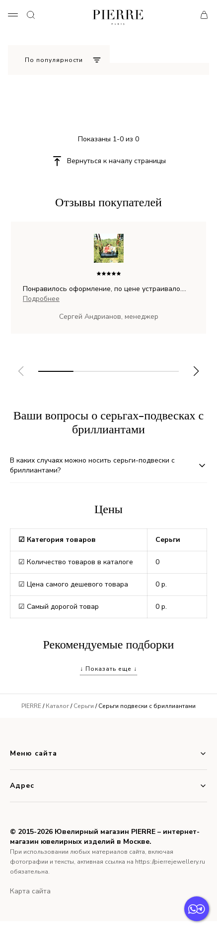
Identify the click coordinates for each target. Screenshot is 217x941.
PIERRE (31, 706)
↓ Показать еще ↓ (108, 669)
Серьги (83, 706)
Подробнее (41, 298)
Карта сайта (30, 891)
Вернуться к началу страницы (116, 161)
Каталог (57, 706)
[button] (196, 371)
